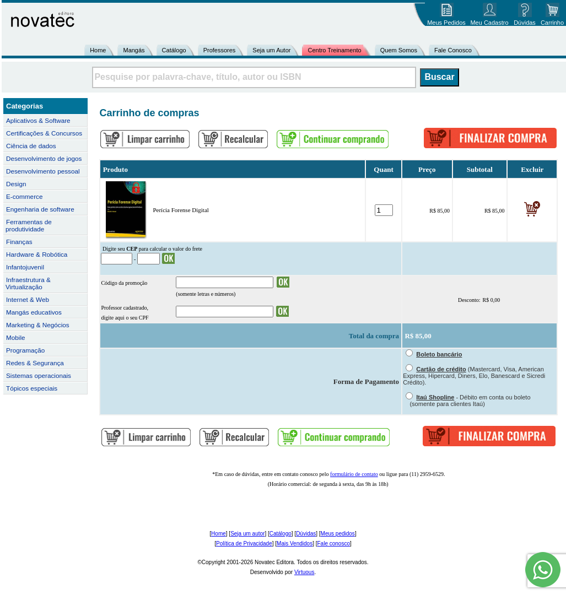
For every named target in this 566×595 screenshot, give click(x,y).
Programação (25, 350)
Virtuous (304, 572)
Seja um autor (247, 534)
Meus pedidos (338, 534)
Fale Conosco (453, 50)
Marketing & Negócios (37, 324)
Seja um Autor (271, 50)
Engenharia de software (40, 209)
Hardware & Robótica (36, 254)
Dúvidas (306, 534)
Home (98, 50)
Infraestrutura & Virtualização (28, 283)
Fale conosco (333, 543)
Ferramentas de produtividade (29, 225)
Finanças (19, 241)
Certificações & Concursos (44, 133)
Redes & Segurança (35, 362)
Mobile (15, 337)
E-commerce (24, 196)
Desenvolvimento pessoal (43, 171)
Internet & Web (27, 299)
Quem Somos (398, 50)
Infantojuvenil (25, 267)
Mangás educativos (34, 312)
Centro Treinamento (334, 50)
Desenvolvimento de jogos (44, 158)
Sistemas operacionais (38, 375)
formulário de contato (354, 474)
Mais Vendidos (294, 543)
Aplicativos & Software (38, 120)
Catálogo (174, 50)
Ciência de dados (31, 145)
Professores (219, 50)
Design (16, 183)
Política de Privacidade (244, 543)
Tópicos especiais (31, 388)
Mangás (133, 50)
